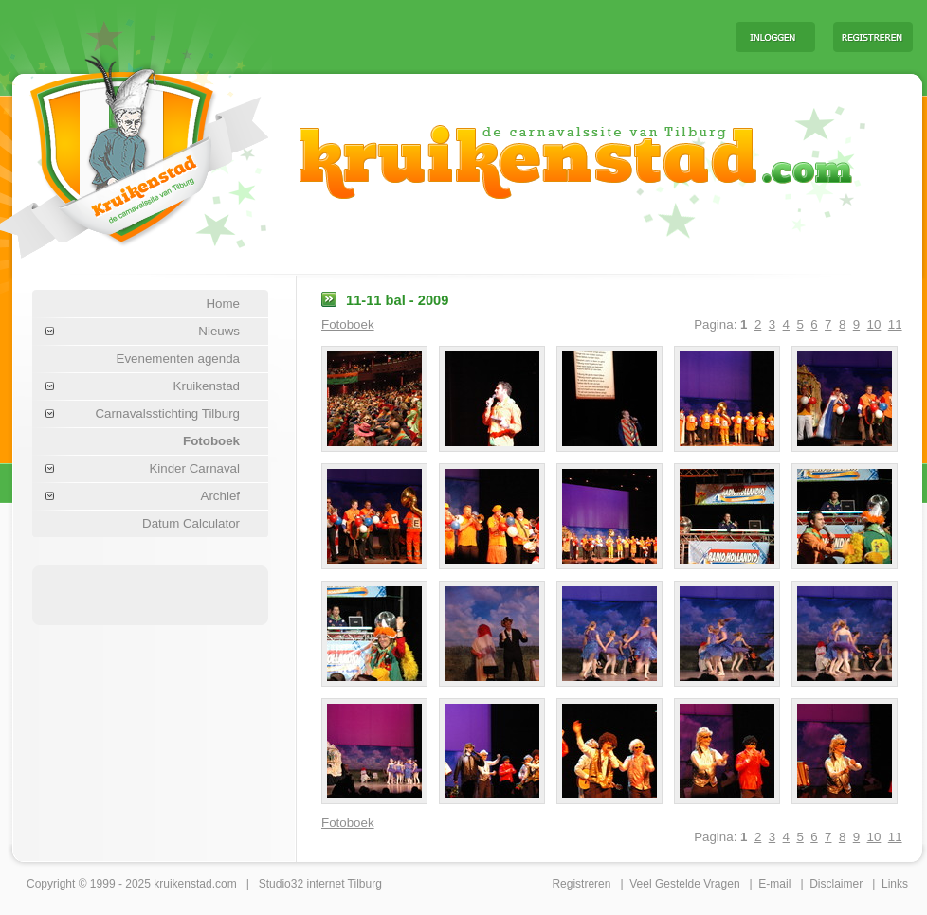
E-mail (774, 883)
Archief (220, 496)
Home (223, 303)
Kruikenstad (206, 386)
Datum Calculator (191, 523)
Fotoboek (211, 441)
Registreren (581, 883)
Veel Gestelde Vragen (684, 883)
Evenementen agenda (178, 358)
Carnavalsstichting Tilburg (167, 413)
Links (895, 883)
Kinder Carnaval (194, 468)
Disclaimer (836, 883)
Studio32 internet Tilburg (320, 883)
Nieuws (219, 331)
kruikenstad (182, 883)
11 (895, 324)
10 (874, 324)
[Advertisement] (485, 36)
